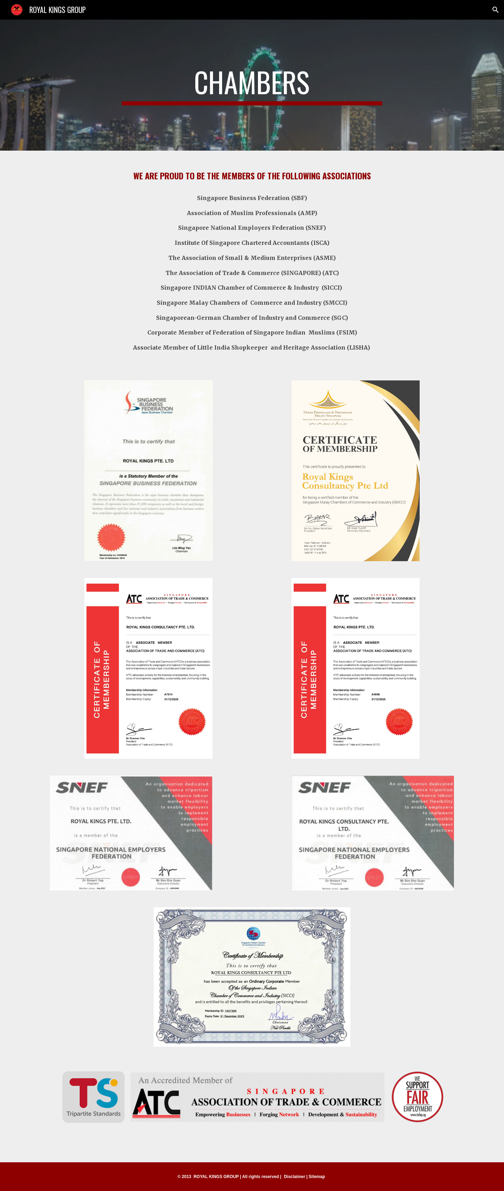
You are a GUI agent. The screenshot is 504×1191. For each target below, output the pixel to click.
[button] (495, 9)
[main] (252, 85)
